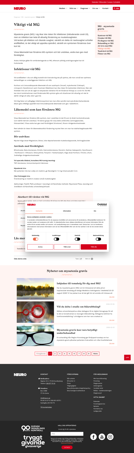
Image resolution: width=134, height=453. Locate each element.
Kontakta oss (98, 409)
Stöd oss (74, 8)
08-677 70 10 (50, 383)
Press (69, 383)
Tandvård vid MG (105, 51)
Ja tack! (67, 447)
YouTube (102, 437)
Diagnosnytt (98, 393)
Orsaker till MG (104, 38)
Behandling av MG (106, 43)
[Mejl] (67, 434)
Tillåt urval (67, 247)
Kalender (95, 2)
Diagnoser (85, 8)
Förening (97, 381)
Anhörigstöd (98, 386)
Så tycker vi (71, 381)
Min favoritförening (100, 378)
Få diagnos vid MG (106, 41)
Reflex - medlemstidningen (103, 390)
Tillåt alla (94, 247)
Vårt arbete (71, 378)
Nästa (95, 354)
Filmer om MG (104, 54)
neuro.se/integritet (67, 443)
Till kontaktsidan (46, 407)
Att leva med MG (105, 46)
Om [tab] (95, 211)
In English (117, 2)
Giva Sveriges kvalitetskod (76, 390)
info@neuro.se (45, 398)
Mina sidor (103, 2)
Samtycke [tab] (39, 211)
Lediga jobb (98, 411)
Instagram (110, 437)
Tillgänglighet (71, 386)
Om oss (96, 8)
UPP (127, 357)
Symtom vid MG (105, 35)
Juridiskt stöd (98, 388)
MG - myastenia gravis (28, 17)
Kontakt (106, 8)
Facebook (93, 437)
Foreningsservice (99, 404)
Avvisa (40, 247)
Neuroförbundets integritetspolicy (78, 388)
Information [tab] (67, 211)
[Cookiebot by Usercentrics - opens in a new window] (99, 204)
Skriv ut (87, 259)
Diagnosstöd (98, 383)
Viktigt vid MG (104, 48)
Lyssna (110, 2)
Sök (116, 8)
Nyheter (96, 406)
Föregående (41, 354)
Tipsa (77, 259)
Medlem (63, 8)
